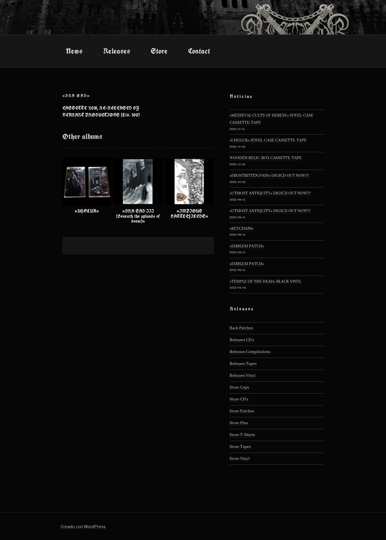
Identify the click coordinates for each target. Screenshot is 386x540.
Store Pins (239, 423)
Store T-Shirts (242, 435)
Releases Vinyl (243, 375)
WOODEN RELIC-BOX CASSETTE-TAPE (266, 158)
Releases (116, 51)
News (74, 51)
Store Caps (239, 387)
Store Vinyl (240, 458)
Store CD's (239, 399)
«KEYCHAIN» (242, 228)
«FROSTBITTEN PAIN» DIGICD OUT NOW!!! (269, 175)
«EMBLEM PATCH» (247, 246)
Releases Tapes (243, 363)
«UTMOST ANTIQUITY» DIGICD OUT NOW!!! (270, 193)
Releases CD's (242, 340)
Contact (199, 51)
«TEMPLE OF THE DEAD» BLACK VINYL (265, 281)
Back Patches (241, 328)
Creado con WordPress (83, 526)
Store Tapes (240, 446)
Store (159, 51)
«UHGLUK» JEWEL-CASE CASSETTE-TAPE (268, 140)
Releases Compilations (250, 352)
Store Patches (242, 411)
